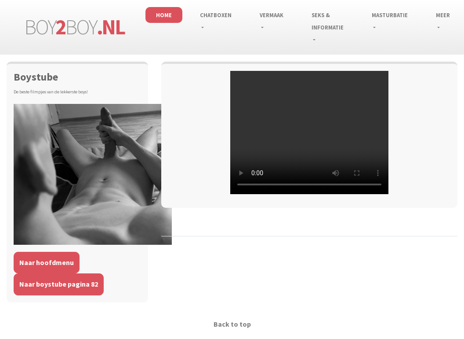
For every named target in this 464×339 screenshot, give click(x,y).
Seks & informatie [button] (328, 21)
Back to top (232, 324)
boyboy (74, 27)
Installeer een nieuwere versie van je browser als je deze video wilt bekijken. (309, 132)
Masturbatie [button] (390, 14)
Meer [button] (443, 14)
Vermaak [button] (271, 14)
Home (164, 14)
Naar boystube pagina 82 (58, 284)
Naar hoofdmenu (46, 262)
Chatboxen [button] (216, 14)
